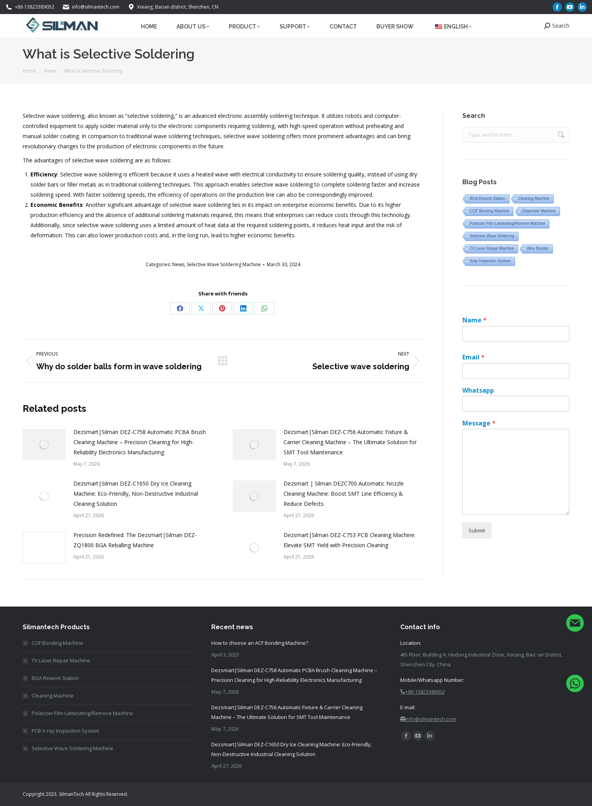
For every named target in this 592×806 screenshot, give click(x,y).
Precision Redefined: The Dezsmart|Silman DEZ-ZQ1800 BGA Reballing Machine (135, 540)
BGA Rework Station (487, 198)
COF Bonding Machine (489, 211)
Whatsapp (478, 390)
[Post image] (44, 444)
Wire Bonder (538, 248)
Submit (477, 530)
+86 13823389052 (29, 7)
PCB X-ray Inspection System (65, 730)
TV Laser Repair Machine (492, 248)
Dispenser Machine (539, 211)
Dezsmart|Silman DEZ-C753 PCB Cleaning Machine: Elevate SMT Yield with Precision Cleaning (349, 540)
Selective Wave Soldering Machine (224, 264)
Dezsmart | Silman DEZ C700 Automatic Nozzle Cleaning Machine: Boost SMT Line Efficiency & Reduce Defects (344, 493)
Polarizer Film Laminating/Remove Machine (507, 223)
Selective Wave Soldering (492, 236)
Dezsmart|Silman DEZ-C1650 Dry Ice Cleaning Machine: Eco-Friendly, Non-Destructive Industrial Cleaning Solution (135, 493)
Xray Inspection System (490, 261)
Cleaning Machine (533, 198)
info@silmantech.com (90, 7)
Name (474, 320)
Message (479, 423)
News (178, 264)
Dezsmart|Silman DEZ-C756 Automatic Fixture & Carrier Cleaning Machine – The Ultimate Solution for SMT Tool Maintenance (350, 442)
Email (473, 357)
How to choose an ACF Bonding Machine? (259, 642)
